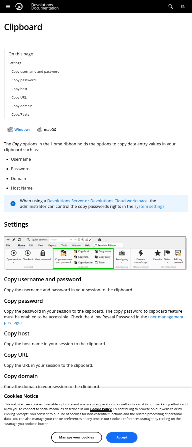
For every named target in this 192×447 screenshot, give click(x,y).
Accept (121, 437)
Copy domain (22, 106)
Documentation (44, 6)
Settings (14, 63)
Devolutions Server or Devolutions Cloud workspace (97, 201)
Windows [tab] (18, 130)
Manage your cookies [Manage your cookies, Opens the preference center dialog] (76, 437)
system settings (149, 206)
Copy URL (19, 97)
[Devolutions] (19, 7)
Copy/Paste (21, 114)
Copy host (19, 88)
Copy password (24, 80)
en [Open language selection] (183, 6)
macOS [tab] (46, 130)
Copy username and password (36, 71)
